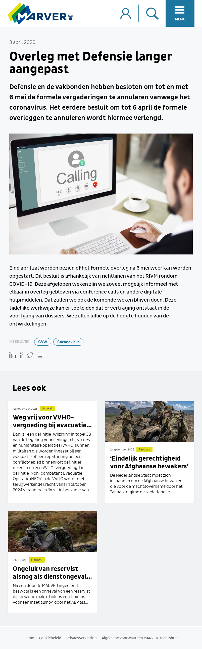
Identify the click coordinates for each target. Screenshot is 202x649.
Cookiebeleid (50, 638)
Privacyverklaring (81, 638)
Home (29, 638)
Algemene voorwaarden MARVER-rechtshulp (140, 638)
